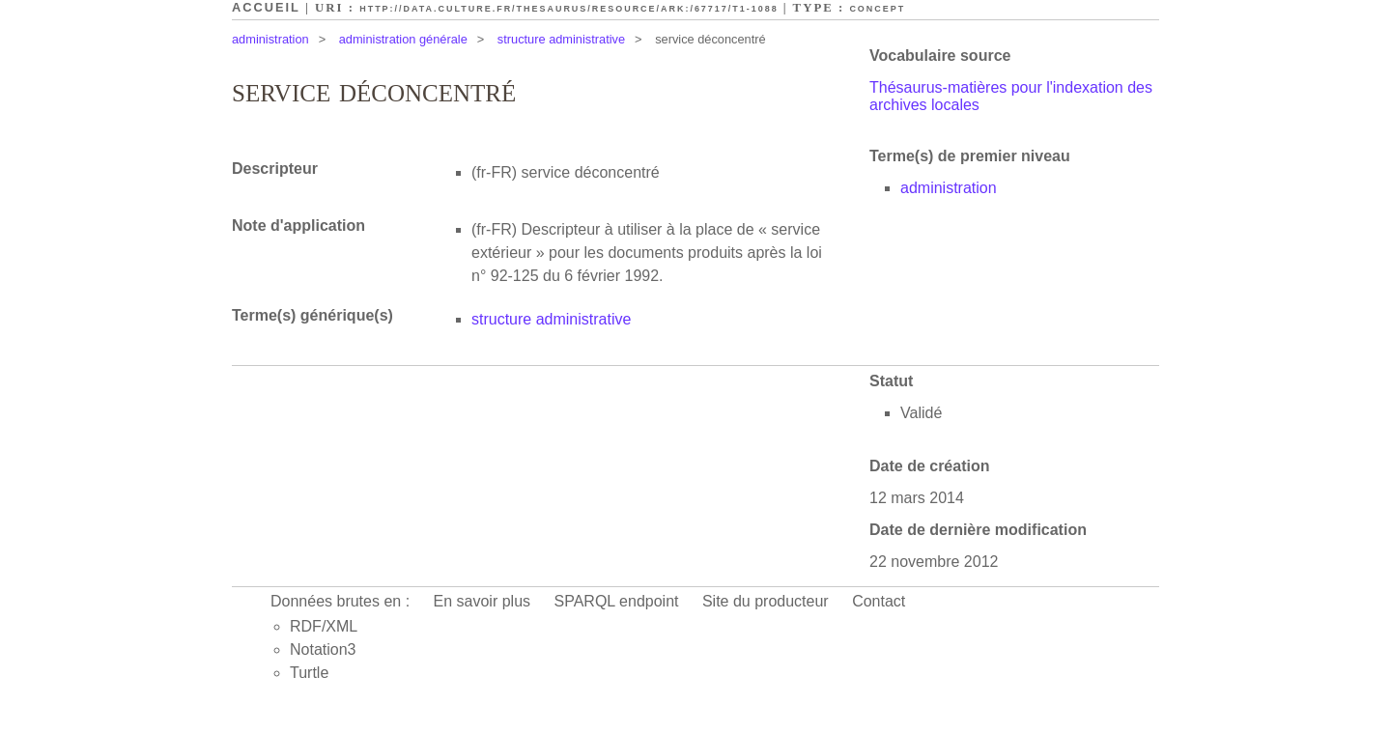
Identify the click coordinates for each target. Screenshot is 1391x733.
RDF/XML (323, 626)
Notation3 (323, 649)
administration (270, 39)
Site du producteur (765, 601)
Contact (878, 601)
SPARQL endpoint (616, 601)
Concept (877, 9)
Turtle (309, 672)
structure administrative (561, 39)
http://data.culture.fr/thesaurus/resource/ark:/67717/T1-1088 (568, 9)
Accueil (266, 7)
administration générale (403, 39)
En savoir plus (482, 601)
